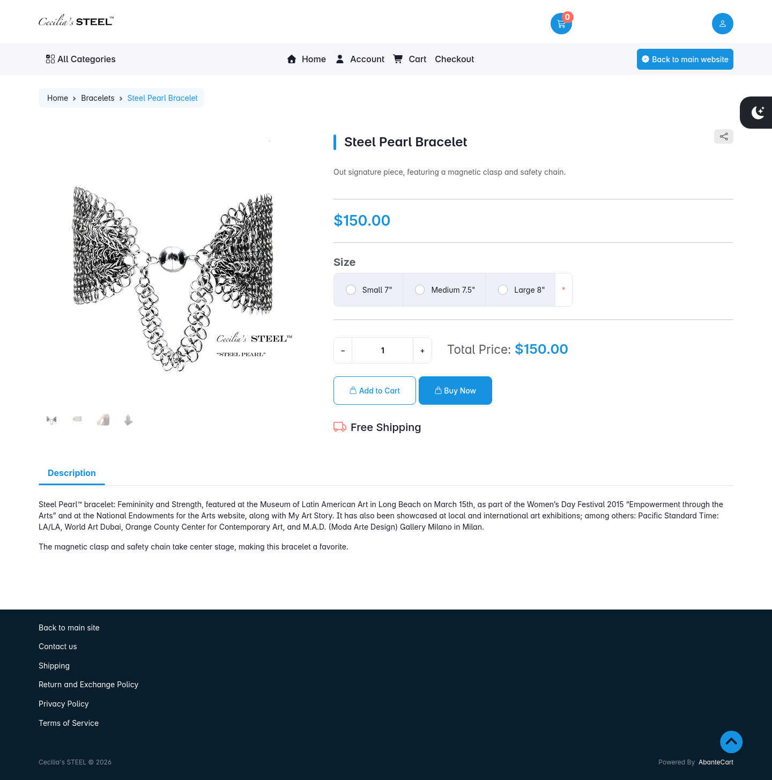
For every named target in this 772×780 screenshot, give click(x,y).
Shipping (54, 665)
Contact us (58, 646)
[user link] (722, 23)
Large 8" (529, 289)
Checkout (454, 59)
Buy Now (456, 390)
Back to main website (685, 59)
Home (306, 59)
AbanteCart (716, 762)
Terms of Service (69, 722)
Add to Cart (375, 390)
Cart (409, 59)
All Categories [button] (81, 59)
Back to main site (69, 627)
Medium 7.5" (453, 289)
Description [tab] (72, 472)
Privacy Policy (64, 703)
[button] (561, 23)
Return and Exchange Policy (88, 684)
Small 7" (377, 289)
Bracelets (97, 97)
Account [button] (359, 59)
